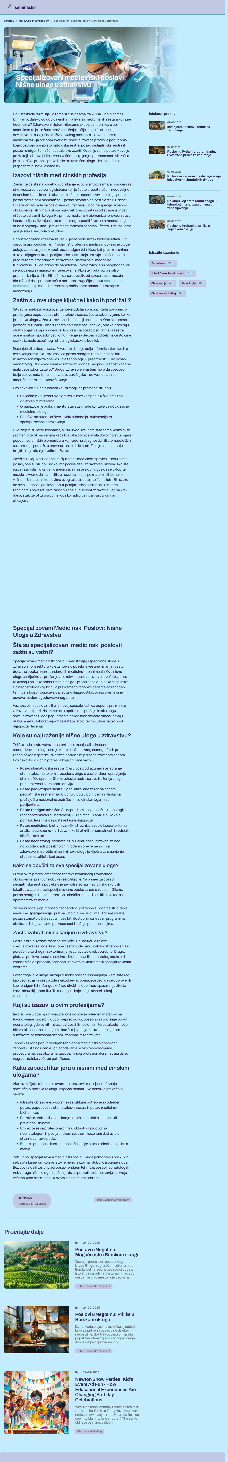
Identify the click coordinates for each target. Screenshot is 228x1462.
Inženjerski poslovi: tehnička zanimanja (188, 128)
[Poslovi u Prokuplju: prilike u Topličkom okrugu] (157, 228)
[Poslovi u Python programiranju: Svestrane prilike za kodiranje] (157, 153)
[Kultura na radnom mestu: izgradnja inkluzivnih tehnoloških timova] (157, 178)
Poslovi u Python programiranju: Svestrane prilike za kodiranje (191, 153)
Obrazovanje (162, 283)
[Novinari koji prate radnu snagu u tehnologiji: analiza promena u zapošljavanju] (157, 203)
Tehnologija (193, 283)
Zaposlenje (162, 263)
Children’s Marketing (89, 1434)
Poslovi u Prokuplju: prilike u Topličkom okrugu (188, 227)
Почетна (9, 20)
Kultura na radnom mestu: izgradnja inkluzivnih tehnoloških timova (194, 178)
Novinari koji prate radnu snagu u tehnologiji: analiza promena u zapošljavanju (192, 204)
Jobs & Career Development (34, 20)
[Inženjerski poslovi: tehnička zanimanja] (157, 129)
